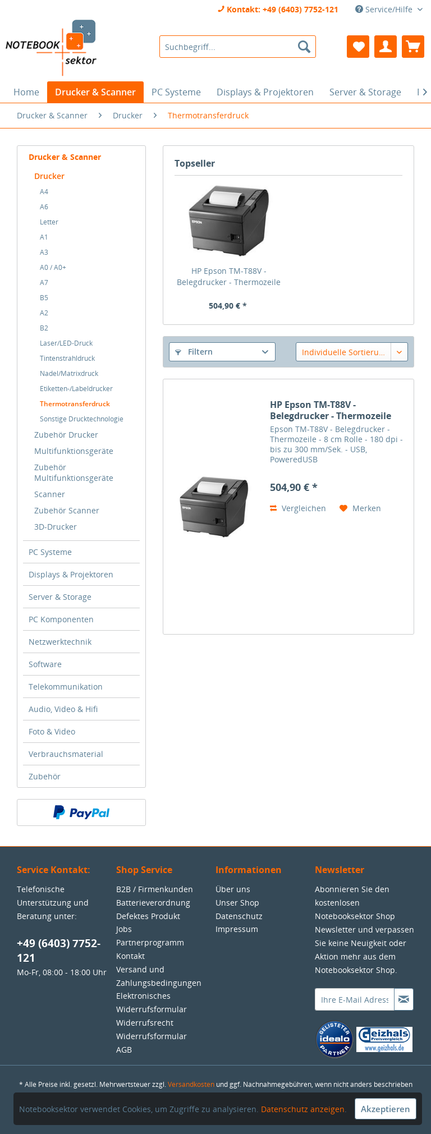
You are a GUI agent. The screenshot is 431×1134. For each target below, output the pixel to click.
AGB (124, 1049)
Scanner (49, 494)
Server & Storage (60, 596)
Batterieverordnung (153, 902)
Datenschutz (239, 916)
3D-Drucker (55, 526)
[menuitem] (238, 46)
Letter (49, 222)
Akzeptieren (385, 1108)
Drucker (49, 176)
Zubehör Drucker (66, 434)
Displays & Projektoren (71, 574)
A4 (44, 191)
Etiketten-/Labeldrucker (76, 388)
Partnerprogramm (150, 942)
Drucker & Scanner (65, 156)
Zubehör (45, 776)
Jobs (124, 929)
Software (45, 664)
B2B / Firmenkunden (154, 889)
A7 (44, 282)
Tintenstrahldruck (67, 358)
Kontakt (130, 956)
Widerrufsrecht (144, 1022)
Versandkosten (191, 1084)
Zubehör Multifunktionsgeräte (73, 472)
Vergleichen (298, 508)
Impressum (237, 929)
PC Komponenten (61, 619)
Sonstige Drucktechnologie (81, 419)
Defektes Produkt (148, 916)
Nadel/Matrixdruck (69, 373)
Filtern (194, 351)
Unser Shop (237, 902)
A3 (44, 252)
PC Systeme (50, 552)
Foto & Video (52, 731)
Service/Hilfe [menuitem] (385, 9)
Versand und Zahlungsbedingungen (158, 976)
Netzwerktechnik (60, 641)
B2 (44, 328)
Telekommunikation (66, 686)
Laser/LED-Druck (66, 343)
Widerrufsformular (151, 1036)
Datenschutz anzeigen (303, 1109)
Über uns (233, 889)
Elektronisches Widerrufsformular (151, 1002)
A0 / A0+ (53, 267)
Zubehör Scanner (66, 510)
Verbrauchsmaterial (66, 754)
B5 (44, 297)
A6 (44, 207)
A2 (44, 313)
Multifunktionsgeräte (73, 451)
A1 (44, 237)
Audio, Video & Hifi (63, 709)
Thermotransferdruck (75, 403)
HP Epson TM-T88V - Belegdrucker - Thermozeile (229, 276)
